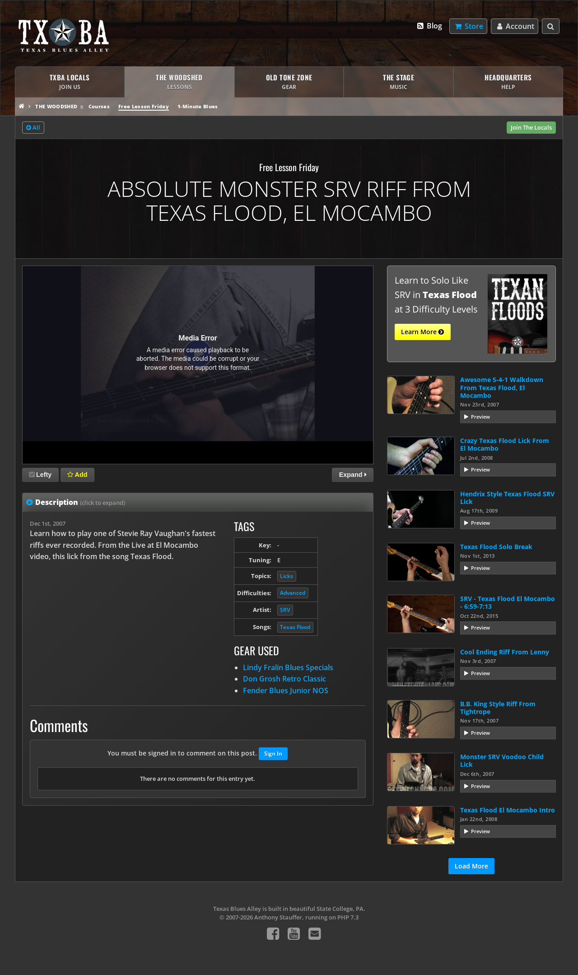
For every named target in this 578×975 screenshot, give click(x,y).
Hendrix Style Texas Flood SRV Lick (507, 498)
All (33, 128)
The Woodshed (56, 106)
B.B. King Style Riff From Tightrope (498, 708)
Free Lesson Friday (143, 106)
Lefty (40, 474)
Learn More (422, 332)
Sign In (273, 753)
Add (77, 474)
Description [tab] (80, 502)
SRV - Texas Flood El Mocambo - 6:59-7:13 (507, 602)
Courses (99, 106)
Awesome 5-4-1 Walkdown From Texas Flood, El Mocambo (501, 387)
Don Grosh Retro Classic (284, 679)
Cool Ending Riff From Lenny (504, 652)
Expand (353, 474)
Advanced (292, 592)
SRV (285, 609)
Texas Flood (295, 627)
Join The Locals (531, 127)
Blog (429, 26)
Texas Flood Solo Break (496, 546)
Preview (480, 416)
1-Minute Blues (197, 106)
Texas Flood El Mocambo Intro (507, 810)
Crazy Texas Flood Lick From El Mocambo (504, 444)
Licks (286, 576)
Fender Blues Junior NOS (285, 690)
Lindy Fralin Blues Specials (288, 667)
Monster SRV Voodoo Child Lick (502, 760)
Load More (471, 866)
